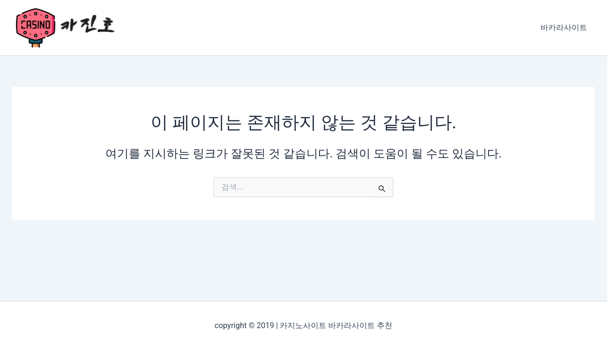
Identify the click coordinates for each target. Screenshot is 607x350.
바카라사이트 (563, 27)
